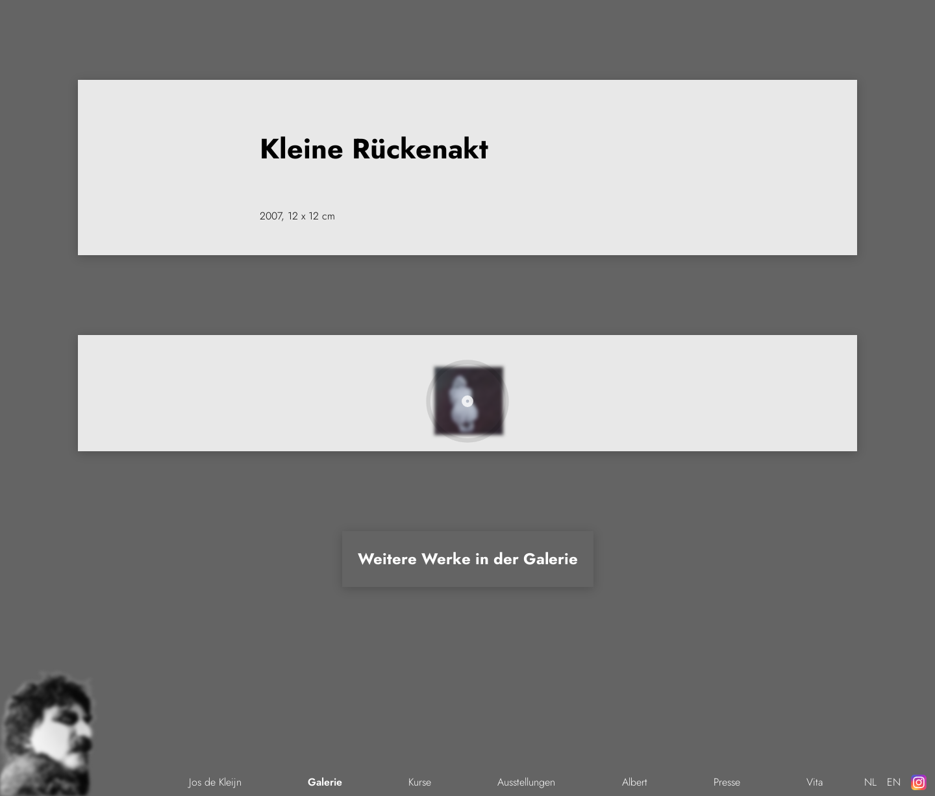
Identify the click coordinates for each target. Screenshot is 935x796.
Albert (634, 782)
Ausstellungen (526, 782)
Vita (814, 782)
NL (870, 782)
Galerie (325, 782)
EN (894, 782)
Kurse (419, 782)
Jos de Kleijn (215, 782)
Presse (727, 782)
